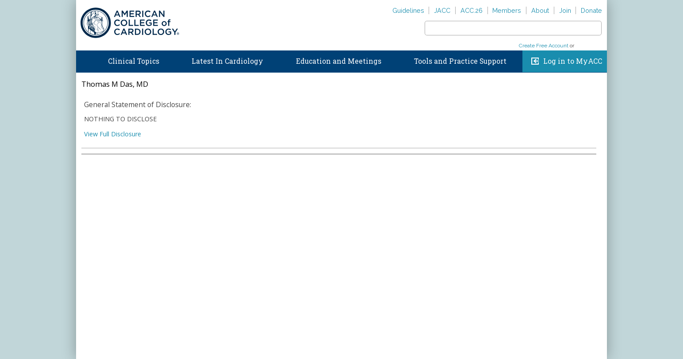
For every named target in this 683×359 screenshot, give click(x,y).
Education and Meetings (338, 61)
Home (84, 59)
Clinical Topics (133, 61)
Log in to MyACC (572, 61)
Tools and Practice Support (460, 61)
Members (506, 10)
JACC (442, 10)
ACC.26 (471, 10)
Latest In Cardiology (227, 61)
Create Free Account (543, 45)
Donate (591, 10)
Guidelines (408, 10)
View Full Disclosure (112, 134)
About (540, 10)
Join (565, 10)
